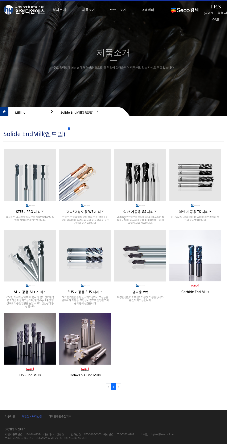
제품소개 (90, 9)
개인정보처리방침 (44, 418)
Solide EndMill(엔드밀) (79, 111)
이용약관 (22, 418)
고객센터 (149, 9)
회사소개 (60, 9)
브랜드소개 (119, 9)
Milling (34, 111)
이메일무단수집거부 (72, 418)
